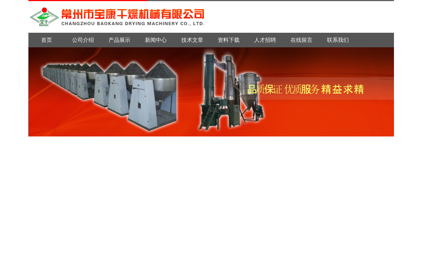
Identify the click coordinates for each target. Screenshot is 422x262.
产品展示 (119, 40)
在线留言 (301, 40)
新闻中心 (156, 40)
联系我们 (338, 40)
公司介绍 (83, 40)
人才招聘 (265, 40)
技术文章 (192, 40)
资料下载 (229, 40)
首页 (46, 40)
